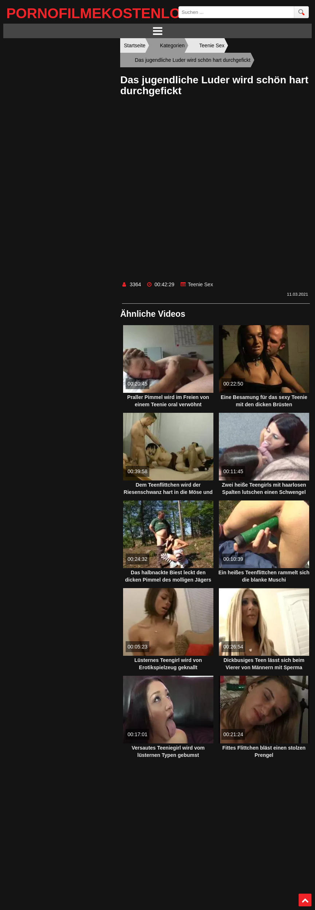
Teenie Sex (200, 284)
